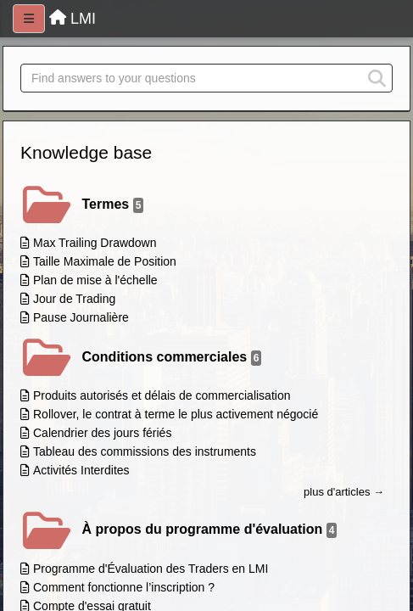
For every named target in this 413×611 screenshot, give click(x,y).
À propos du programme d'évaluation (210, 530)
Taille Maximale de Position (104, 261)
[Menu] (29, 18)
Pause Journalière (81, 317)
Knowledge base (86, 152)
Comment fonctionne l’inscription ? (124, 587)
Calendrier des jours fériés (102, 433)
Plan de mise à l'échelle (95, 280)
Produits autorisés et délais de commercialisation (161, 395)
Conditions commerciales (172, 358)
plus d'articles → (344, 491)
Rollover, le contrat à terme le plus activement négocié (175, 414)
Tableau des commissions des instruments (144, 451)
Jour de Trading (74, 299)
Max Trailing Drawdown (95, 242)
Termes (113, 205)
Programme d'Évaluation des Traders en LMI (150, 568)
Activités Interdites (81, 470)
